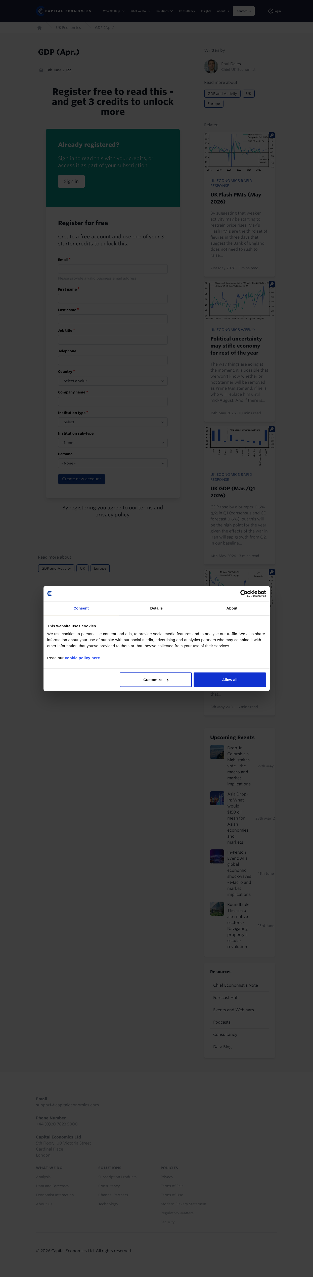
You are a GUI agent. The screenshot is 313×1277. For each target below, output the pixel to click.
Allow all (230, 680)
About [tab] (232, 608)
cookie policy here (82, 658)
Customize (155, 680)
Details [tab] (156, 608)
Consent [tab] (81, 608)
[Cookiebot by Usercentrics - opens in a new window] (244, 593)
